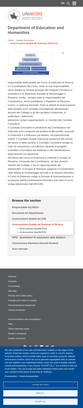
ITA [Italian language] (63, 3)
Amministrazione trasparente (22, 305)
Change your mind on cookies (22, 300)
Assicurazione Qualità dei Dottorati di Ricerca (37, 224)
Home (11, 40)
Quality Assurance (25, 40)
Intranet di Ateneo (16, 310)
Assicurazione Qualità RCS (32, 232)
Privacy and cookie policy (20, 296)
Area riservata (20, 249)
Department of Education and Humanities (36, 30)
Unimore (12, 276)
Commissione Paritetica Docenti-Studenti (35, 243)
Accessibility (14, 286)
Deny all (40, 393)
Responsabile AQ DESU (25, 207)
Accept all (40, 402)
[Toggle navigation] (74, 3)
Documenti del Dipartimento (27, 213)
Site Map (12, 291)
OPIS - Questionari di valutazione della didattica (38, 237)
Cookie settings (40, 385)
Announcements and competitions (24, 319)
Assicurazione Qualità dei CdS (29, 218)
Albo (10, 324)
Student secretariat (17, 333)
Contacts (12, 281)
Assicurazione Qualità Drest (33, 228)
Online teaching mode (18, 329)
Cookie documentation (29, 376)
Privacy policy (11, 376)
